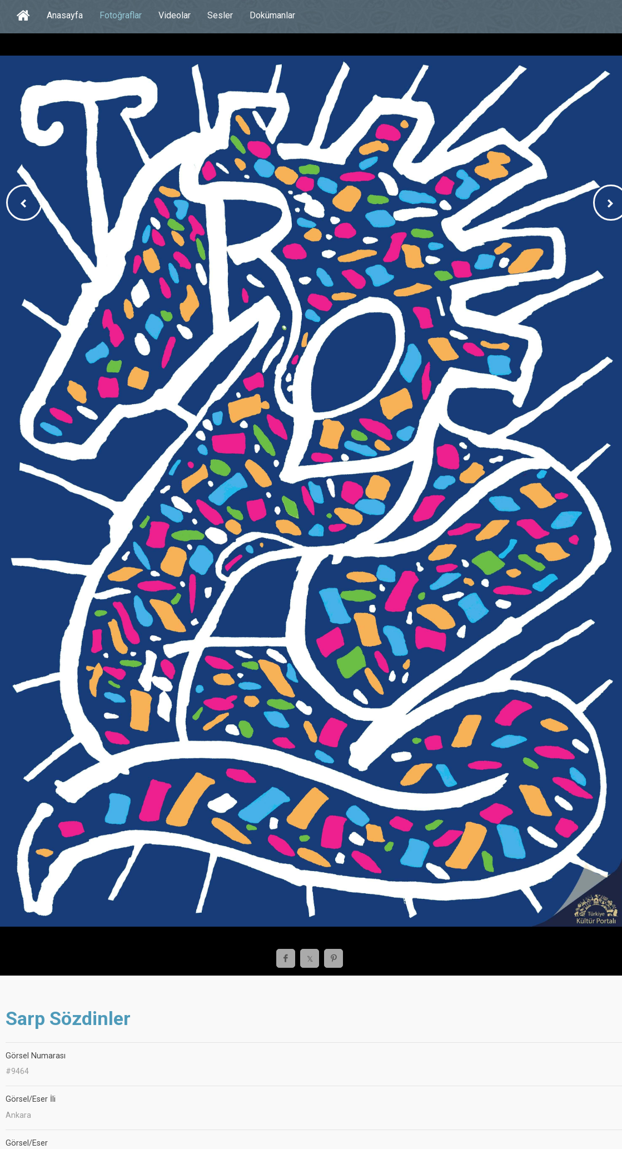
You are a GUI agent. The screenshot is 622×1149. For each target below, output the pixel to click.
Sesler (220, 15)
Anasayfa (65, 15)
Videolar (174, 15)
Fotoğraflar (120, 15)
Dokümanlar (272, 15)
